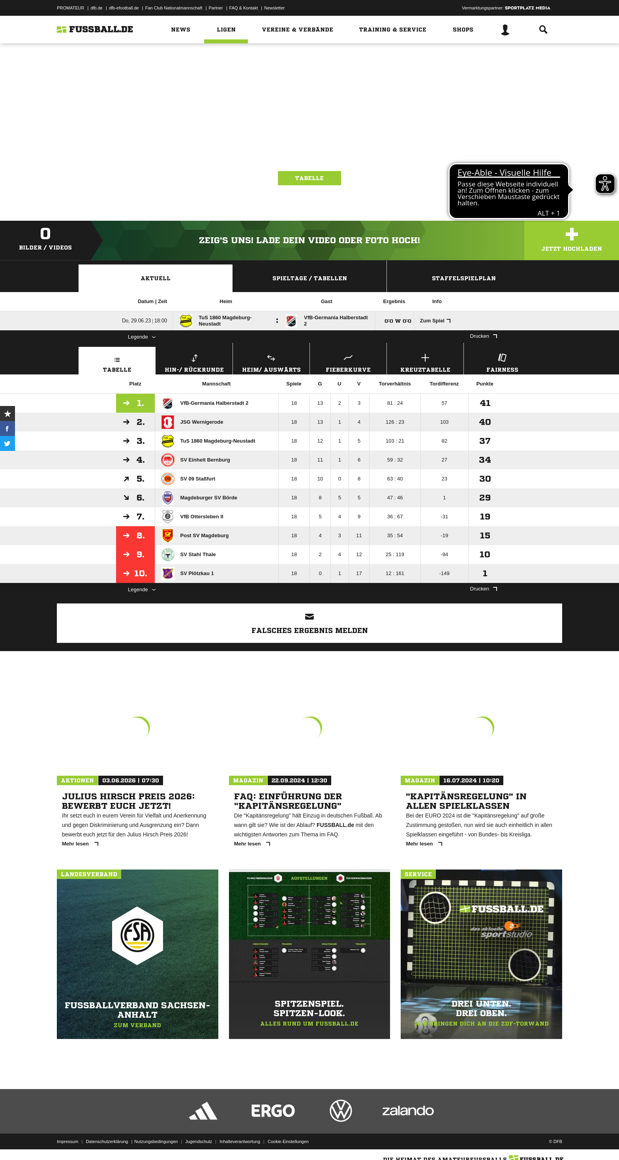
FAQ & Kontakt (243, 8)
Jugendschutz (198, 1141)
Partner (216, 8)
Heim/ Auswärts (271, 362)
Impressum (67, 1141)
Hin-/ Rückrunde (194, 362)
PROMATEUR (70, 8)
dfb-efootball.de (124, 8)
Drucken (483, 336)
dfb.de (96, 8)
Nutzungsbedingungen (156, 1141)
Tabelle (309, 178)
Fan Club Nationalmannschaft (174, 8)
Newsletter (274, 8)
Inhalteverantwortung (239, 1141)
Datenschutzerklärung (107, 1141)
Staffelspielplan (464, 278)
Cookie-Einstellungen (288, 1141)
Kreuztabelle (425, 362)
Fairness (502, 362)
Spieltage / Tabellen (309, 278)
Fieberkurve (348, 362)
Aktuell (156, 278)
